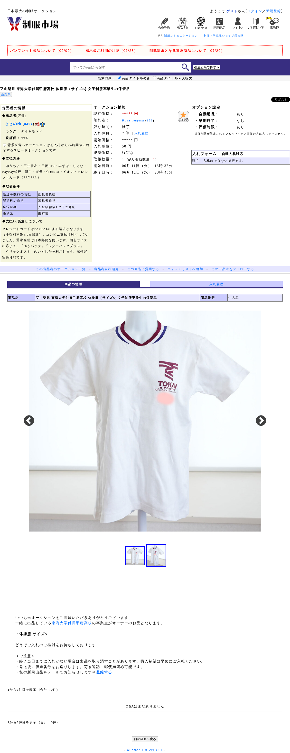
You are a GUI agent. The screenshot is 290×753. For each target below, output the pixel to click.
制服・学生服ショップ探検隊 (223, 35)
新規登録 (273, 11)
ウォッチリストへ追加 (185, 269)
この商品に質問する (143, 269)
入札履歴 (141, 133)
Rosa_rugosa (133, 120)
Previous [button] (29, 421)
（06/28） (111, 51)
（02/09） (42, 51)
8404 (28, 124)
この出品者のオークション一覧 (60, 269)
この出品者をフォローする (233, 269)
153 (150, 120)
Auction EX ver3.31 (145, 750)
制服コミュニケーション (181, 35)
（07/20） (187, 51)
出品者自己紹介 (106, 269)
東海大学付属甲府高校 (72, 623)
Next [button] (261, 421)
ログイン (254, 11)
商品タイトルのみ (134, 78)
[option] (145, 421)
